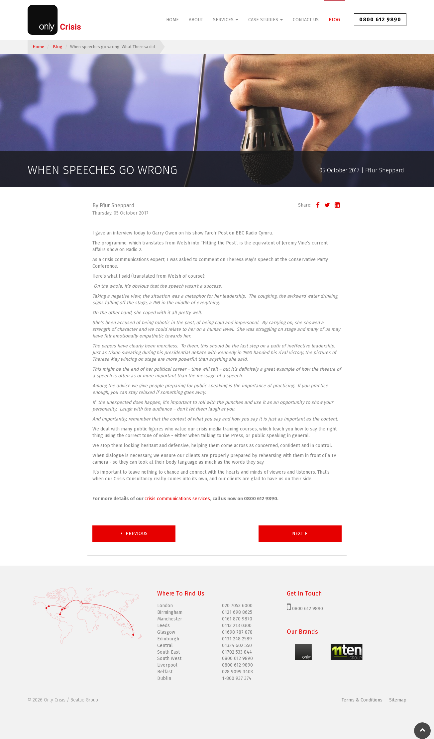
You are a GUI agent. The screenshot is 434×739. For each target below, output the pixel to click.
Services (225, 20)
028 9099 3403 (237, 672)
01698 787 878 (237, 632)
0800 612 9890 (380, 19)
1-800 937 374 (236, 678)
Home (172, 20)
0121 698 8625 (237, 612)
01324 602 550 (237, 645)
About (196, 20)
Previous (134, 533)
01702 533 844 (237, 652)
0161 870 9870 (237, 619)
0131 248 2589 (237, 639)
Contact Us (306, 20)
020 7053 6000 (237, 605)
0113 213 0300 (237, 625)
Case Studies (265, 20)
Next (300, 533)
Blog (334, 20)
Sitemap (397, 700)
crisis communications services (177, 499)
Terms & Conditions (362, 700)
